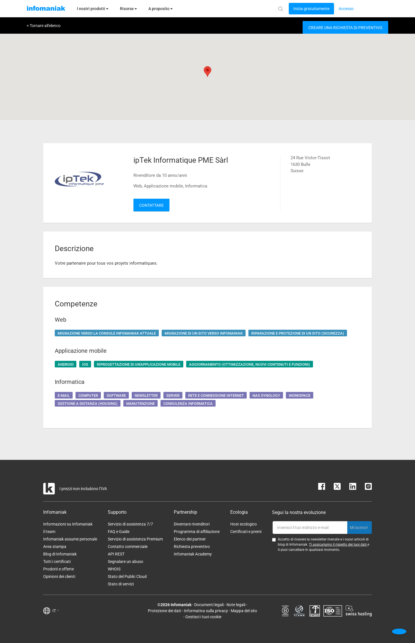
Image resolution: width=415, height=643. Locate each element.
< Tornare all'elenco (44, 25)
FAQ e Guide (118, 531)
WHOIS (114, 569)
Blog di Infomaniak (60, 554)
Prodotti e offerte (58, 569)
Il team (49, 531)
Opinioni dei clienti (59, 576)
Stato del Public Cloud (127, 576)
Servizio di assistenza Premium (135, 539)
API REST (116, 554)
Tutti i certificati (57, 561)
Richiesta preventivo (192, 546)
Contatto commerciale (128, 546)
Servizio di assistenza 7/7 (130, 524)
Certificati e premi (245, 531)
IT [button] (55, 610)
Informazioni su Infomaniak (68, 524)
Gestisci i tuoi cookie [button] (203, 616)
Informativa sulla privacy (206, 610)
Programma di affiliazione (197, 531)
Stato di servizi (121, 584)
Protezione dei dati (164, 610)
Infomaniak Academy (193, 554)
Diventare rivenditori (192, 524)
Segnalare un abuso (125, 561)
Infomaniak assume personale (70, 539)
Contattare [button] (151, 205)
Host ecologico (243, 524)
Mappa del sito (244, 610)
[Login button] (311, 8)
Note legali (236, 604)
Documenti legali (209, 604)
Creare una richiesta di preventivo (345, 27)
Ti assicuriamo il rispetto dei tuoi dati (338, 545)
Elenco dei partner (190, 539)
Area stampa (54, 546)
